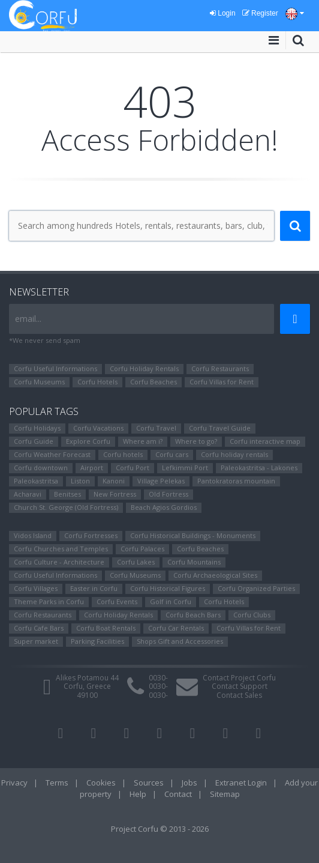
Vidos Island (33, 535)
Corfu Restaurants (220, 368)
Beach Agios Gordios (164, 507)
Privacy (14, 782)
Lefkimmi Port (185, 467)
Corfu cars (171, 454)
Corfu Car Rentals (176, 627)
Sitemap (225, 794)
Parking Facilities (97, 641)
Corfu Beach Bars (193, 614)
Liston (80, 480)
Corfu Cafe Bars (39, 627)
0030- (158, 678)
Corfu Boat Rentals (106, 627)
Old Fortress (168, 493)
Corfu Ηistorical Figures (167, 588)
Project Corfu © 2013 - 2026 (160, 828)
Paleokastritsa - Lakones (259, 467)
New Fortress (115, 493)
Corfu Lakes (136, 561)
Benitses (67, 493)
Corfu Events (117, 601)
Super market (36, 641)
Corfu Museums (39, 381)
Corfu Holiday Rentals (144, 368)
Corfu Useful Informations (55, 368)
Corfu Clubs (251, 614)
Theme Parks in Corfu (49, 601)
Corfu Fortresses (91, 535)
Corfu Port (132, 467)
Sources (149, 782)
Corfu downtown (41, 467)
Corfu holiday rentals (234, 454)
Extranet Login (241, 782)
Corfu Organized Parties (256, 588)
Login (223, 13)
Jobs (189, 782)
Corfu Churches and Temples (61, 548)
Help (138, 794)
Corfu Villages (36, 588)
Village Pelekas (161, 480)
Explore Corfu (88, 441)
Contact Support (239, 686)
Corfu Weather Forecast (52, 454)
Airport (91, 467)
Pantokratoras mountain (236, 480)
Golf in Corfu (170, 601)
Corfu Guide (33, 441)
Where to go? (196, 441)
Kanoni (114, 480)
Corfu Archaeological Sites (215, 575)
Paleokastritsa (36, 480)
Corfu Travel (156, 427)
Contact (178, 794)
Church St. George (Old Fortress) (66, 507)
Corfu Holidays (37, 427)
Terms (57, 782)
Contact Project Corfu (239, 678)
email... (28, 318)
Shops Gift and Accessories (180, 641)
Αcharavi (27, 493)
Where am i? (142, 441)
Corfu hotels (123, 454)
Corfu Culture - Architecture (59, 561)
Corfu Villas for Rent (221, 381)
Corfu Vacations (98, 427)
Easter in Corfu (94, 588)
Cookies (101, 782)
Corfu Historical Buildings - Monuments (192, 535)
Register (260, 13)
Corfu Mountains (194, 561)
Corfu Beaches (153, 381)
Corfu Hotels (97, 381)
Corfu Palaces (142, 548)
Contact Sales (239, 695)
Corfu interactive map (265, 441)
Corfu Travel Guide (220, 427)
